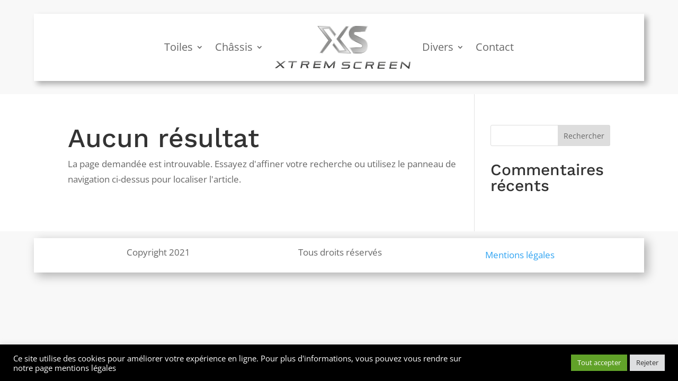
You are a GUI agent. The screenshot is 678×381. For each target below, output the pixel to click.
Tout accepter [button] (599, 362)
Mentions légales (520, 255)
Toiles (178, 47)
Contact (495, 47)
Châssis (234, 47)
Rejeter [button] (647, 362)
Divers (437, 47)
